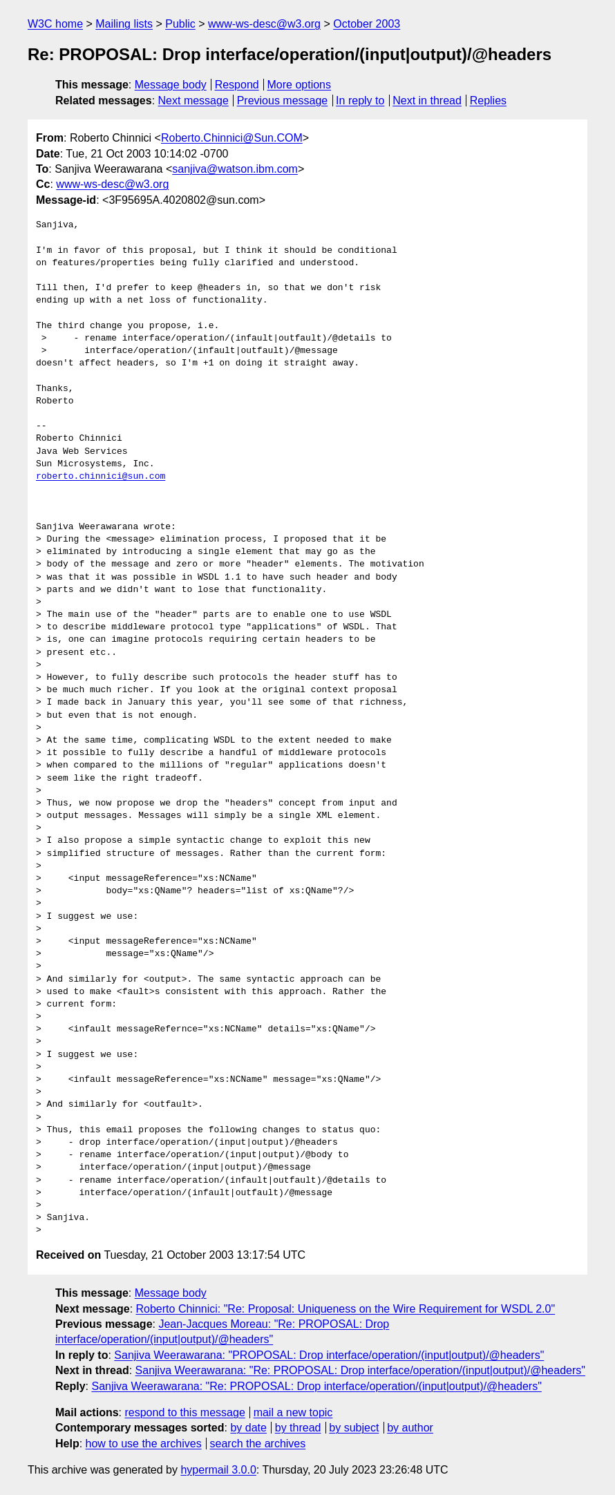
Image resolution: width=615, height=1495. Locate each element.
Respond (237, 85)
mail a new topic (293, 1412)
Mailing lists (124, 24)
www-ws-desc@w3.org (264, 24)
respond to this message (184, 1412)
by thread (298, 1428)
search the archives (258, 1443)
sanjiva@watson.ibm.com (235, 169)
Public (180, 24)
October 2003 (366, 24)
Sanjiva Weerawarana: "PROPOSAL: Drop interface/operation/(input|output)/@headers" (329, 1355)
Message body (171, 85)
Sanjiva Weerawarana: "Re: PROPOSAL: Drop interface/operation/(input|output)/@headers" (360, 1370)
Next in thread (427, 100)
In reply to (360, 100)
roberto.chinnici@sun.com (100, 476)
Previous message (282, 100)
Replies (488, 100)
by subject (354, 1428)
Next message (193, 100)
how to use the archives (144, 1443)
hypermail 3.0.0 (218, 1470)
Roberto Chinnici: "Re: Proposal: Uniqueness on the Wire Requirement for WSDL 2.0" (346, 1309)
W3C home (55, 24)
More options (299, 85)
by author (410, 1428)
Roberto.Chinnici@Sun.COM (232, 138)
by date (248, 1428)
